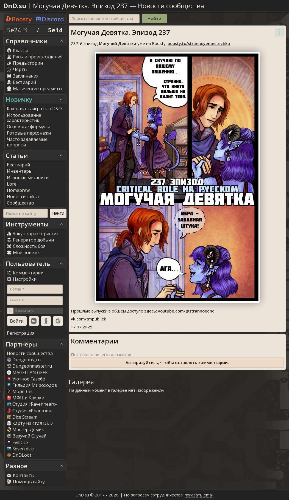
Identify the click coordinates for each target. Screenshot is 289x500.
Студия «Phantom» (29, 411)
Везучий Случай (26, 436)
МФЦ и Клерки (25, 398)
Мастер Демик (25, 430)
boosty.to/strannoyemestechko (199, 43)
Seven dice (20, 449)
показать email (199, 495)
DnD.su (14, 5)
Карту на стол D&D (30, 423)
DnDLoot (19, 455)
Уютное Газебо (26, 379)
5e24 (17, 29)
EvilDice (17, 442)
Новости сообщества (171, 5)
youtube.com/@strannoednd (186, 311)
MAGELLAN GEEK (27, 373)
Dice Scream (22, 417)
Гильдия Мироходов (32, 385)
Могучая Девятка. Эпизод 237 (80, 5)
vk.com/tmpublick (88, 319)
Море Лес (20, 391)
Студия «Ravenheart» (32, 404)
